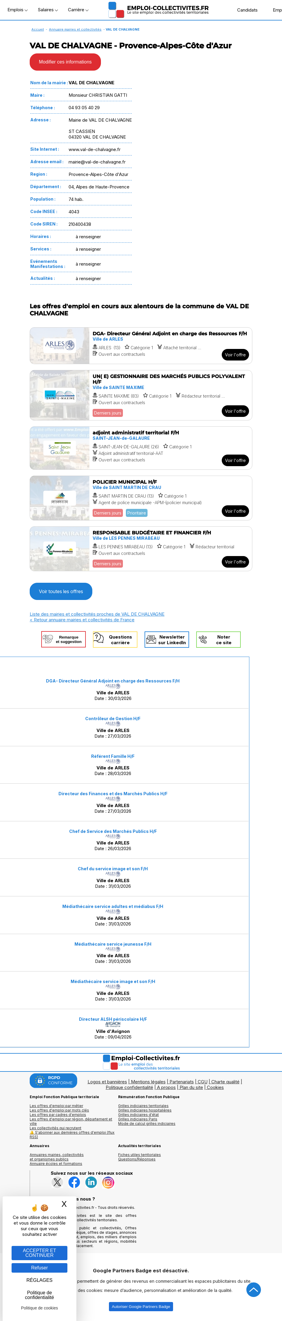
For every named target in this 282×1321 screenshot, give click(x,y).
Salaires (48, 9)
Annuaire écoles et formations (56, 1163)
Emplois (17, 9)
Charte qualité (225, 1082)
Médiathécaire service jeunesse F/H (113, 944)
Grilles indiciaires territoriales (143, 1106)
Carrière (78, 9)
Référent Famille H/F (112, 756)
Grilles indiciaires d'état (138, 1114)
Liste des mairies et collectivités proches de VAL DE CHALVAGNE (97, 614)
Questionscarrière (120, 639)
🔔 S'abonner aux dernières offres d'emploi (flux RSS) (72, 1134)
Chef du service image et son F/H (113, 868)
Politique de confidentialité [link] (39, 1295)
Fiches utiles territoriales (139, 1154)
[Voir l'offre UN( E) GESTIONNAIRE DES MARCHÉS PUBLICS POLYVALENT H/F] (141, 395)
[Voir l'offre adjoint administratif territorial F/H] (141, 448)
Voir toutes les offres (61, 591)
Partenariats (181, 1082)
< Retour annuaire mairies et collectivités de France (82, 620)
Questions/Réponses (137, 1159)
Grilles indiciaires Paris (137, 1119)
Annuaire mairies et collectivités (75, 29)
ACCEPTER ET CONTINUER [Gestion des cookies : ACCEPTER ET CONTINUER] (39, 1253)
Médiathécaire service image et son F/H (113, 981)
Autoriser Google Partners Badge (141, 1306)
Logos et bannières (107, 1082)
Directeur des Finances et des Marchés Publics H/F (112, 793)
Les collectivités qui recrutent (55, 1128)
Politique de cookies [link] (39, 1308)
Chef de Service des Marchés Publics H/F (113, 831)
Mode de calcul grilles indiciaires (146, 1123)
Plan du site (191, 1087)
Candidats (244, 10)
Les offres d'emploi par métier (56, 1106)
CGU (202, 1082)
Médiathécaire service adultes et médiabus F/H (112, 906)
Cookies (215, 1087)
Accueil (37, 29)
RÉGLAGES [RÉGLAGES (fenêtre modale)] (39, 1280)
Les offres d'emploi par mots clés (59, 1110)
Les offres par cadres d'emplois (58, 1114)
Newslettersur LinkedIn (172, 639)
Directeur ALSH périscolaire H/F (113, 1019)
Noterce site (224, 639)
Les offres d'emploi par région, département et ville (71, 1121)
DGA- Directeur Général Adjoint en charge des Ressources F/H (113, 680)
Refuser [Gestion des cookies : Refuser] (39, 1267)
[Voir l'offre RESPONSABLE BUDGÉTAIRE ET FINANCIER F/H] (141, 549)
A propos (166, 1087)
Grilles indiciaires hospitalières (145, 1110)
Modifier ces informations (65, 61)
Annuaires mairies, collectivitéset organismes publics (57, 1156)
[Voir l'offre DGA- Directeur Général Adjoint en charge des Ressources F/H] (141, 346)
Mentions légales (148, 1082)
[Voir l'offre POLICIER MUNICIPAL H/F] (141, 498)
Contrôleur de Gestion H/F (112, 718)
